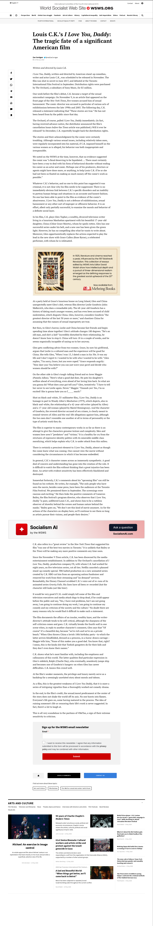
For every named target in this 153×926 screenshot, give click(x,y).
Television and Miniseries (27, 807)
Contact (130, 3)
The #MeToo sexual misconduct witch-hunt (76, 788)
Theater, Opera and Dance (51, 807)
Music (39, 807)
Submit (76, 756)
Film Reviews (53, 788)
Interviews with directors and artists (74, 807)
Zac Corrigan (38, 57)
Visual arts (11, 810)
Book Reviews (104, 807)
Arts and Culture (39, 788)
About (137, 3)
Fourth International (46, 21)
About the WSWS (91, 21)
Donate (112, 21)
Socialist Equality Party (66, 21)
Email (44, 732)
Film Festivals (93, 807)
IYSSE (80, 21)
